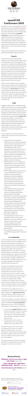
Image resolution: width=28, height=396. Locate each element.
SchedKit (23, 107)
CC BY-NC (21, 380)
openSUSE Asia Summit (19, 28)
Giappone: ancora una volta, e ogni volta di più (14, 360)
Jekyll (9, 380)
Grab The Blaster (14, 8)
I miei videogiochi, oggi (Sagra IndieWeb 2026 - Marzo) (14, 364)
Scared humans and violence (14, 369)
